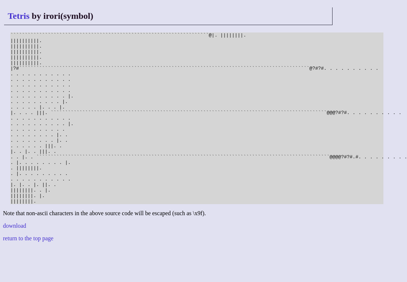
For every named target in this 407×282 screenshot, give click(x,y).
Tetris (18, 16)
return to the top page (28, 272)
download (14, 260)
